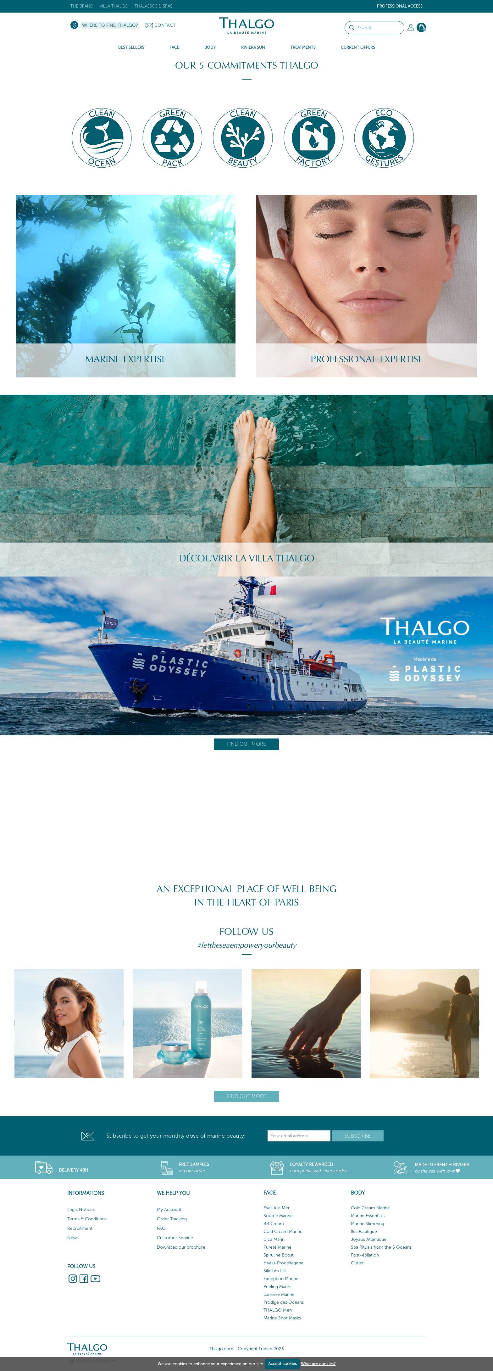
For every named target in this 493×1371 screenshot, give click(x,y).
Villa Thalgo (114, 6)
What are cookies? (318, 1363)
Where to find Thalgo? (110, 25)
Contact (164, 25)
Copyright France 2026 (261, 1348)
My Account (169, 1209)
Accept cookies (282, 1363)
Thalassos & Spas (153, 6)
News (73, 1237)
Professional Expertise (367, 359)
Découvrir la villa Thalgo (246, 558)
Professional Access (400, 6)
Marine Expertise (125, 359)
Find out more (246, 744)
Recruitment (79, 1228)
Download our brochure (181, 1247)
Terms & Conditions (87, 1219)
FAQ (161, 1228)
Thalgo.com (221, 1348)
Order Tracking (172, 1219)
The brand (81, 6)
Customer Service (175, 1237)
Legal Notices (81, 1209)
